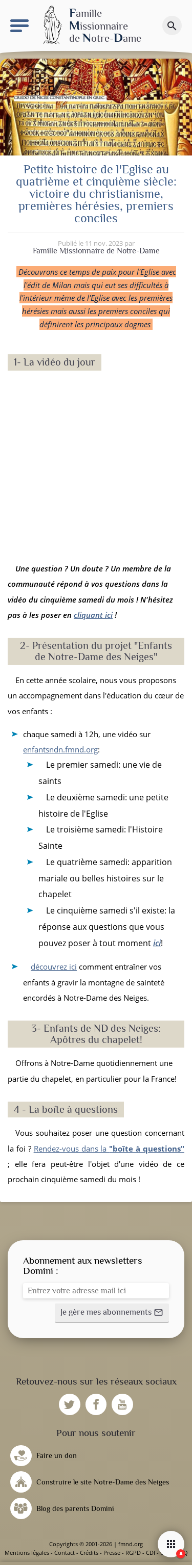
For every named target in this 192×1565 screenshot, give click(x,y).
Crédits (89, 1552)
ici (157, 943)
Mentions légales (27, 1552)
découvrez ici (54, 966)
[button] (112, 1313)
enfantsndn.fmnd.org (60, 749)
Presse (111, 1552)
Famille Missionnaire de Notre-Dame (96, 250)
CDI (150, 1552)
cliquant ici (93, 615)
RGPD (133, 1552)
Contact (64, 1552)
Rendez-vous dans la (109, 1148)
